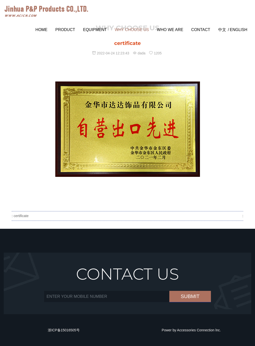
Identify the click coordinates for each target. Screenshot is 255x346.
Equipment (95, 30)
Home (41, 30)
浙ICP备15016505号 (64, 330)
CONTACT (200, 30)
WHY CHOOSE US (132, 30)
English (238, 30)
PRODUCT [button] (65, 30)
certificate (21, 216)
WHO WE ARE (170, 30)
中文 (222, 30)
